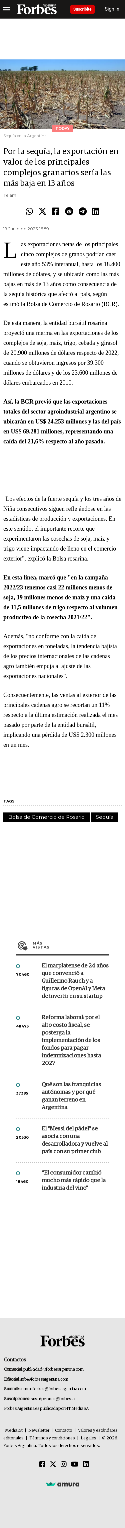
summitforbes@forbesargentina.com (52, 1389)
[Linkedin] (86, 1465)
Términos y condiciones (52, 1438)
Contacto (63, 1430)
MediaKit (14, 1430)
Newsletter (38, 1430)
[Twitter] (53, 1465)
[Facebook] (42, 1465)
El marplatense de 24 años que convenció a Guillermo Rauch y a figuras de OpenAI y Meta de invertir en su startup (75, 981)
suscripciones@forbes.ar (53, 1399)
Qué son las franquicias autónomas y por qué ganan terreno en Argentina (71, 1096)
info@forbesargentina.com (44, 1379)
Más (71, 945)
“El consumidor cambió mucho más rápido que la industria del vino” (74, 1180)
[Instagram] (64, 1465)
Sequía (104, 817)
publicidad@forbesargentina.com (53, 1369)
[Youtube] (75, 1465)
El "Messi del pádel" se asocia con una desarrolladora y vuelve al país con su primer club (75, 1140)
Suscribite (82, 9)
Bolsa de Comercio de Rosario (46, 817)
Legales (88, 1438)
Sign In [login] (112, 9)
